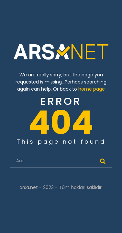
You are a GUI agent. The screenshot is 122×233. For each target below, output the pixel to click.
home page (91, 89)
